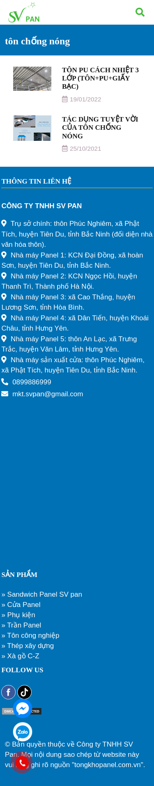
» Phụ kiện (18, 615)
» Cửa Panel (20, 605)
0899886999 (31, 382)
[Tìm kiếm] (140, 12)
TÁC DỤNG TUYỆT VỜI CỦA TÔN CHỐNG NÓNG (100, 127)
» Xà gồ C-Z (20, 656)
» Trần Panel (21, 625)
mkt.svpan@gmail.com (47, 394)
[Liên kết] (23, 12)
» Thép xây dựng (27, 646)
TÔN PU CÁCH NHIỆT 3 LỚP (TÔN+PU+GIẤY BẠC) (100, 78)
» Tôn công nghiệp (30, 635)
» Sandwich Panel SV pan (41, 594)
